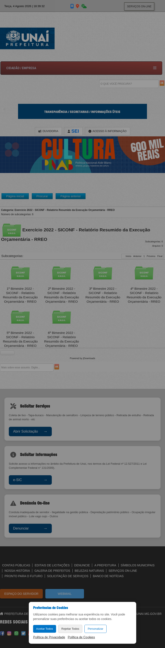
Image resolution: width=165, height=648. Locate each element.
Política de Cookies (81, 637)
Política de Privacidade (49, 637)
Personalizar (95, 628)
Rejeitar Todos (70, 628)
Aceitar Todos (44, 628)
